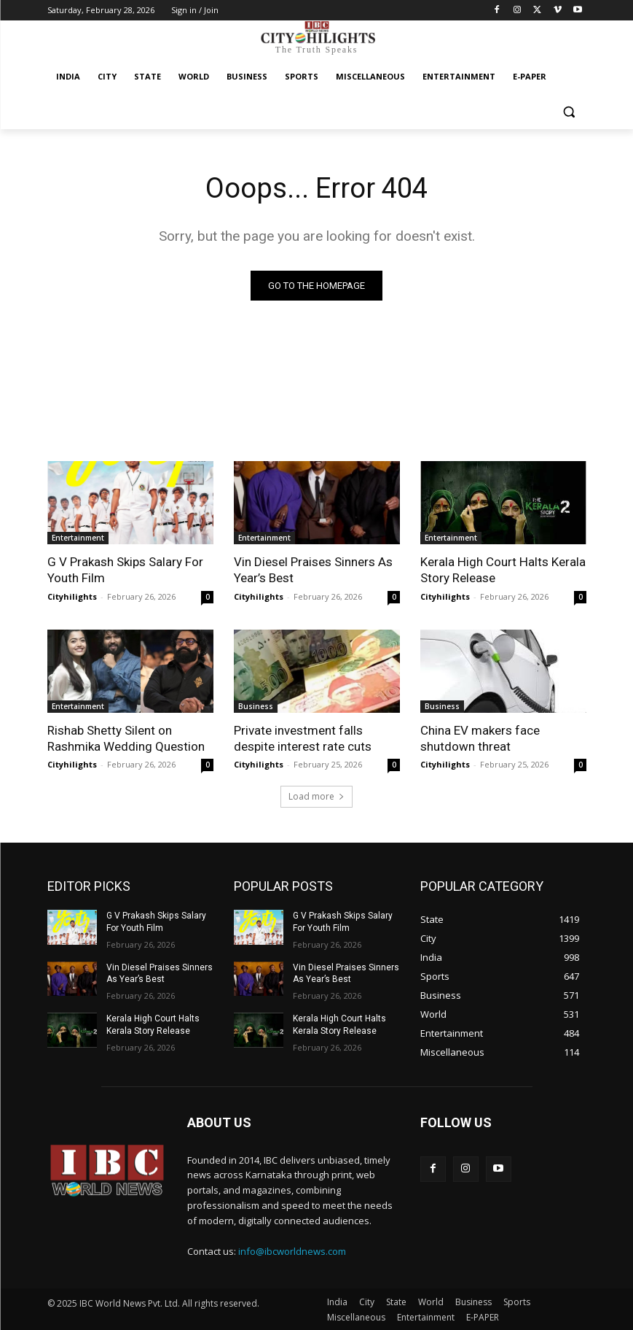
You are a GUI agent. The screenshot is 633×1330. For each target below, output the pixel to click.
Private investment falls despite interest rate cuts (302, 737)
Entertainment (78, 538)
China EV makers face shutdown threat (480, 737)
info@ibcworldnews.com (292, 1251)
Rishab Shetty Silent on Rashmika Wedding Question (126, 737)
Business (255, 705)
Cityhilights (72, 595)
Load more (316, 796)
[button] (569, 112)
